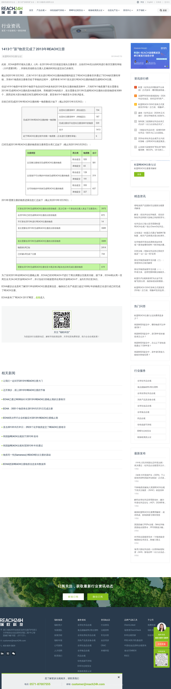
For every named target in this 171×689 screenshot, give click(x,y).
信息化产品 (114, 10)
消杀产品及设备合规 (146, 399)
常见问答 (105, 635)
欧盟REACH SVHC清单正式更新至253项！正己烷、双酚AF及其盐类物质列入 (152, 106)
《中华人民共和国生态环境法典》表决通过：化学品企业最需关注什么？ (149, 464)
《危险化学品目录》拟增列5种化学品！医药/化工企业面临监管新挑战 (151, 131)
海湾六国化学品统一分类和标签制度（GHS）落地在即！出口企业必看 (149, 551)
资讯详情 (22, 30)
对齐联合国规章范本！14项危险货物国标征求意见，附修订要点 (149, 538)
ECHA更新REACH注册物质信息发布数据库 (24, 464)
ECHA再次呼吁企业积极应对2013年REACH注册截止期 (30, 418)
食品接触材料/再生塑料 (147, 387)
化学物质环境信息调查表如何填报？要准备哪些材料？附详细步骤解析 (149, 243)
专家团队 (58, 630)
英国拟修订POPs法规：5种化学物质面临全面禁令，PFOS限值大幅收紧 (149, 526)
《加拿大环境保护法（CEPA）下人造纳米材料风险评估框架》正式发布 (149, 476)
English (150, 2)
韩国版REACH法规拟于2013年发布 (20, 436)
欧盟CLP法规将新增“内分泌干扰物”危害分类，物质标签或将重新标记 (149, 280)
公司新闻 (58, 645)
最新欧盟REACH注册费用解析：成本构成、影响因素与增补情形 (149, 513)
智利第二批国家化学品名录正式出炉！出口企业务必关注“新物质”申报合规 (151, 123)
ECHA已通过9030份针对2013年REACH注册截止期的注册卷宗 (34, 399)
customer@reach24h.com (88, 684)
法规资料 (105, 630)
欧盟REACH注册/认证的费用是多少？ (148, 316)
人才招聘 (58, 650)
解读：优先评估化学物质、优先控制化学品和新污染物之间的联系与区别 (149, 216)
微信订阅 (98, 596)
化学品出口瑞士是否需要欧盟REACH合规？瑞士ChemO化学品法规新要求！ (149, 225)
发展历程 (58, 635)
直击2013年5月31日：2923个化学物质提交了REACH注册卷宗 (34, 427)
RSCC (126, 656)
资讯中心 (128, 10)
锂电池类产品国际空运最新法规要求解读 (149, 206)
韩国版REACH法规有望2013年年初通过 (23, 445)
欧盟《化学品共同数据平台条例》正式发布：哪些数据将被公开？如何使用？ (151, 88)
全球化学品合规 (144, 381)
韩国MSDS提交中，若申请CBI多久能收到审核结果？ (149, 353)
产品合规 (42, 10)
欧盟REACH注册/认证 (12, 56)
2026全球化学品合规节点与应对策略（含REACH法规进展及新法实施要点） (151, 140)
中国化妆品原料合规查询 (135, 645)
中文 (142, 2)
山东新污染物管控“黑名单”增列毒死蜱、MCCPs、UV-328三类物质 (152, 148)
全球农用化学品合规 (146, 393)
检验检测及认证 (96, 10)
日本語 (158, 2)
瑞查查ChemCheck (132, 630)
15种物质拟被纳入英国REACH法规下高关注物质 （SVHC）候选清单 (149, 488)
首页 (31, 10)
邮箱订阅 (73, 596)
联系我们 (58, 656)
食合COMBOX (130, 650)
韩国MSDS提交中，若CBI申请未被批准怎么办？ (149, 335)
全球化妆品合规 (144, 406)
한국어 (167, 2)
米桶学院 (105, 650)
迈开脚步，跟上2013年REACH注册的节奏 (24, 390)
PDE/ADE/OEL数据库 (133, 640)
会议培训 (105, 640)
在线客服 (162, 644)
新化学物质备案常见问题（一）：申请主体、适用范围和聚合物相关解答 (149, 270)
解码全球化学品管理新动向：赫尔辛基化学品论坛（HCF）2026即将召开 (149, 501)
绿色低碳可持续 (58, 10)
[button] (165, 66)
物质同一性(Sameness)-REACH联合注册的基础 (27, 454)
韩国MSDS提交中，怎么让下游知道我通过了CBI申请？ (150, 344)
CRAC (103, 645)
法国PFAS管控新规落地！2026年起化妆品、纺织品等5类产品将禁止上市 (151, 97)
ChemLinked (129, 625)
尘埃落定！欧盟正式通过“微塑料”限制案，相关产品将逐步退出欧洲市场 (150, 234)
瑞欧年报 (58, 640)
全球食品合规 (143, 412)
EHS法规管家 (130, 635)
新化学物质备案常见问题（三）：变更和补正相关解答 (149, 261)
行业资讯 (12, 30)
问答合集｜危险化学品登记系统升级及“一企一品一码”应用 (149, 252)
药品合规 (141, 418)
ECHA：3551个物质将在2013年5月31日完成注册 (28, 408)
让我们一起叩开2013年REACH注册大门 (23, 381)
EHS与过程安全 (77, 10)
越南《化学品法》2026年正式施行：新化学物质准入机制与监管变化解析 (151, 114)
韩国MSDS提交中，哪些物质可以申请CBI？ (150, 326)
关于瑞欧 (142, 10)
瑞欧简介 (58, 625)
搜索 (163, 10)
